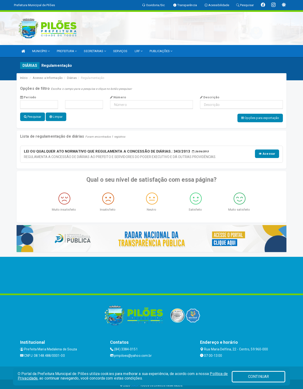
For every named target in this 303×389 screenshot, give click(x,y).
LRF (139, 51)
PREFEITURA (67, 51)
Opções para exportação (260, 118)
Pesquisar (32, 116)
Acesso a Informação (48, 78)
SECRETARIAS (95, 51)
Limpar (55, 116)
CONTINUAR (258, 376)
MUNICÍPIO (41, 51)
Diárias (72, 78)
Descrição (209, 97)
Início (24, 78)
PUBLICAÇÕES (161, 51)
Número (118, 97)
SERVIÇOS (120, 51)
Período (28, 97)
